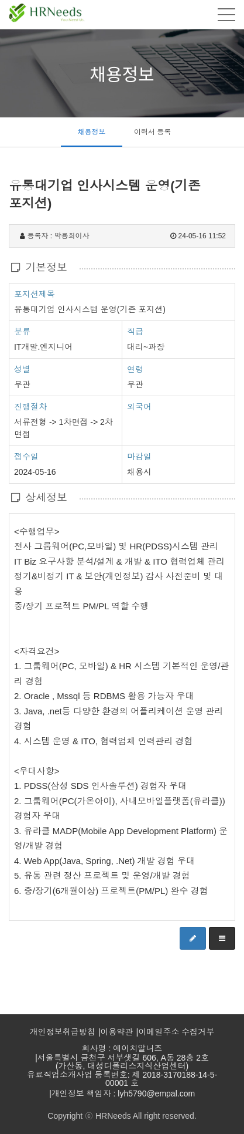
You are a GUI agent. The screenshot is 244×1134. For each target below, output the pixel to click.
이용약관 (117, 1032)
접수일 (26, 456)
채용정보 (91, 132)
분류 (22, 331)
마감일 (139, 456)
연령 (135, 369)
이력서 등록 (152, 132)
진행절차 (30, 406)
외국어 (139, 406)
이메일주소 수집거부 (176, 1032)
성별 (22, 368)
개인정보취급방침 (62, 1032)
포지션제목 (34, 293)
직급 (135, 331)
